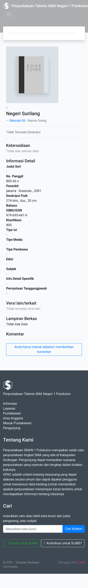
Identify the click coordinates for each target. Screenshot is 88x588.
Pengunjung (11, 428)
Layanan (9, 408)
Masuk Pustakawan (17, 423)
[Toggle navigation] (9, 14)
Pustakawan (12, 413)
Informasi (10, 404)
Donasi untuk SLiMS (22, 543)
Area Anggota (13, 418)
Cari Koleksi (73, 529)
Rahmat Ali (17, 121)
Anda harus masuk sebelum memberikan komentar (44, 349)
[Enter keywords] (33, 529)
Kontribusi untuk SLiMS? (63, 543)
